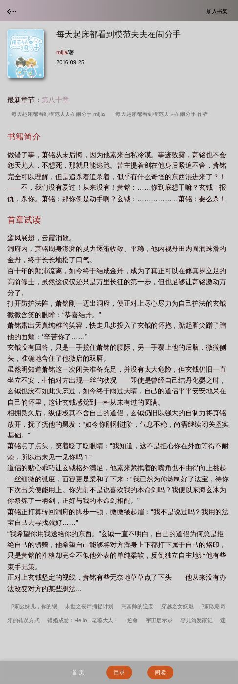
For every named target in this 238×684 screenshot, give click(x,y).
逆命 (132, 620)
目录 (119, 672)
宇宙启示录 (159, 620)
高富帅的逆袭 (137, 606)
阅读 (160, 672)
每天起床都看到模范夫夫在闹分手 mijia (59, 114)
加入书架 (218, 11)
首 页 (78, 672)
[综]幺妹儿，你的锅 (34, 606)
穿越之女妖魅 (177, 606)
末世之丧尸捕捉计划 (89, 606)
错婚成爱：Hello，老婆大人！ (83, 620)
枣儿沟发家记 (196, 620)
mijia (61, 52)
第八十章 (55, 100)
